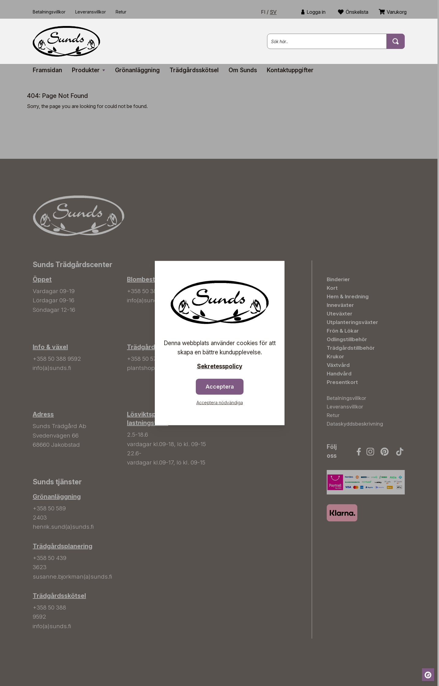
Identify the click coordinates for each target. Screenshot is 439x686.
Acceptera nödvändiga (219, 402)
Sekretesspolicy (219, 366)
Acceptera (220, 386)
